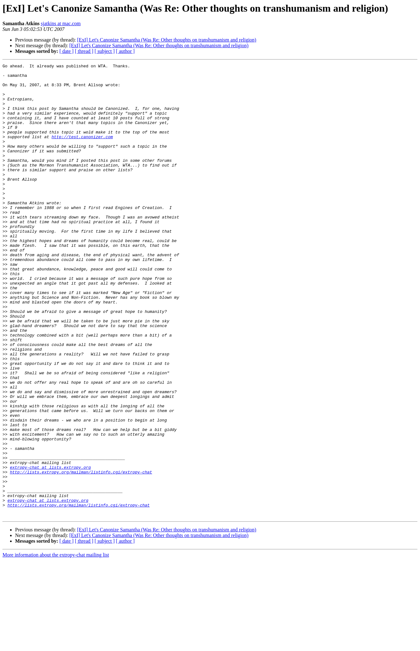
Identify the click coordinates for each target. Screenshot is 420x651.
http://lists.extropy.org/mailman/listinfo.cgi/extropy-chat (81, 554)
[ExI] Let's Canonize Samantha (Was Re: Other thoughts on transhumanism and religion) (166, 39)
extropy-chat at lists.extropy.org (50, 548)
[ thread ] (84, 51)
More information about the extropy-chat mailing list (56, 645)
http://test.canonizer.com (82, 152)
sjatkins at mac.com (61, 23)
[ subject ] (105, 51)
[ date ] (66, 51)
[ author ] (125, 51)
